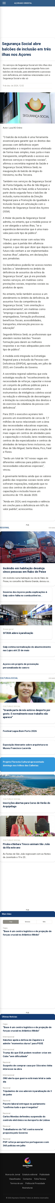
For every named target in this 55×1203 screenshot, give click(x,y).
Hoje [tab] (10, 922)
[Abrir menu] (4, 3)
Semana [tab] (27, 922)
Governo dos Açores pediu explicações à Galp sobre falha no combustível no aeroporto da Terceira (25, 595)
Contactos (27, 1179)
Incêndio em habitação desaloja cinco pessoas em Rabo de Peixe (24, 569)
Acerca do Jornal (12, 1174)
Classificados (15, 1179)
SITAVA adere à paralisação (18, 633)
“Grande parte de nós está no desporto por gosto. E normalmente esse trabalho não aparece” (26, 713)
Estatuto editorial (29, 1174)
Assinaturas (27, 1188)
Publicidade (45, 1174)
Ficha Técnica (40, 1179)
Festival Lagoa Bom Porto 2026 (20, 731)
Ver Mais (52, 528)
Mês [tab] (44, 922)
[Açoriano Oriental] (27, 1168)
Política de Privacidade (35, 1183)
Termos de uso (16, 1183)
